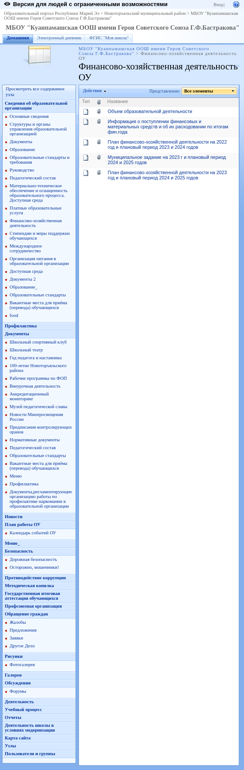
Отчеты (13, 717)
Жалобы (18, 622)
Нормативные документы (35, 439)
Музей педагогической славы (38, 406)
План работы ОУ (23, 524)
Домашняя (18, 37)
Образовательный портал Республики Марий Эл (52, 13)
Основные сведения (29, 116)
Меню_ (12, 543)
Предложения (23, 630)
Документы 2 (23, 279)
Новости (13, 516)
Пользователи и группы (30, 753)
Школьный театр (26, 349)
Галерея (13, 675)
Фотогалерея (22, 664)
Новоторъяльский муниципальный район (145, 13)
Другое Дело (22, 645)
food (14, 315)
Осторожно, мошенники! (34, 567)
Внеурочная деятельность (35, 386)
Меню (16, 476)
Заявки (16, 638)
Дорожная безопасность (33, 559)
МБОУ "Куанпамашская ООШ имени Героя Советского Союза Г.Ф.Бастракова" (123, 27)
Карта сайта (18, 738)
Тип (86, 101)
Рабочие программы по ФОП (38, 378)
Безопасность (19, 551)
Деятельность (19, 701)
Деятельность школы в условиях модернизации (30, 727)
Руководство (22, 170)
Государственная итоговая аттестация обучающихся (32, 596)
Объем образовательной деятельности (150, 111)
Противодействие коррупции (35, 577)
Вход (218, 4)
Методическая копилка (29, 585)
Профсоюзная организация (33, 606)
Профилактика (21, 325)
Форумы (18, 691)
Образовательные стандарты (38, 294)
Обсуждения (18, 683)
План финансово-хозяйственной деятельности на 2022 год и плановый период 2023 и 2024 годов (167, 144)
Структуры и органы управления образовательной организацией (38, 129)
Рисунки (14, 656)
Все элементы (198, 91)
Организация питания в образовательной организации (39, 261)
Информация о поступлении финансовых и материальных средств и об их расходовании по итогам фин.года (168, 126)
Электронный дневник (59, 37)
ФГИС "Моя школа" (109, 37)
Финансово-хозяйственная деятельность (36, 223)
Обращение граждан (26, 614)
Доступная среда (26, 271)
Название (117, 101)
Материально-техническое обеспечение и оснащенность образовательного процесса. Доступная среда (39, 193)
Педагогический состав (33, 177)
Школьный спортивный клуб (38, 342)
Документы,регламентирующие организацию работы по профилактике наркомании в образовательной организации (41, 499)
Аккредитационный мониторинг (29, 396)
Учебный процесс (23, 709)
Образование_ (24, 287)
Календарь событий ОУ (33, 532)
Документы (21, 141)
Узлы (10, 745)
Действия (92, 90)
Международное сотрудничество (26, 248)
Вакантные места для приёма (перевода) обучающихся (38, 305)
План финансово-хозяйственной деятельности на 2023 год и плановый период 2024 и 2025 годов (167, 175)
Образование (22, 149)
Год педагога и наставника (36, 357)
